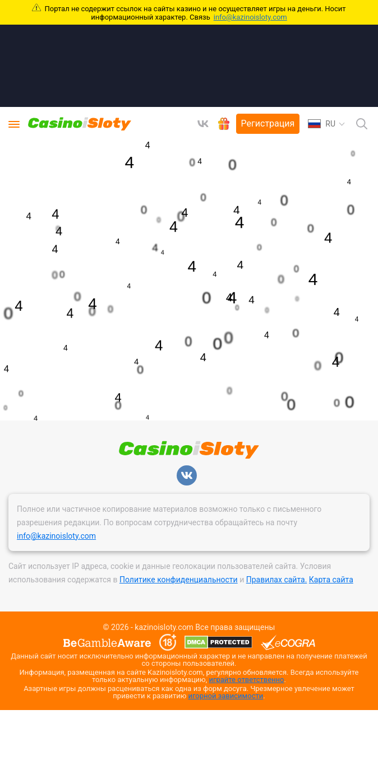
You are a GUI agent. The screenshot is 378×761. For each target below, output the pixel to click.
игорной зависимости (226, 696)
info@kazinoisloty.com (250, 17)
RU (321, 123)
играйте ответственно (246, 679)
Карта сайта (331, 579)
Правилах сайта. (276, 579)
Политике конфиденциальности (178, 579)
